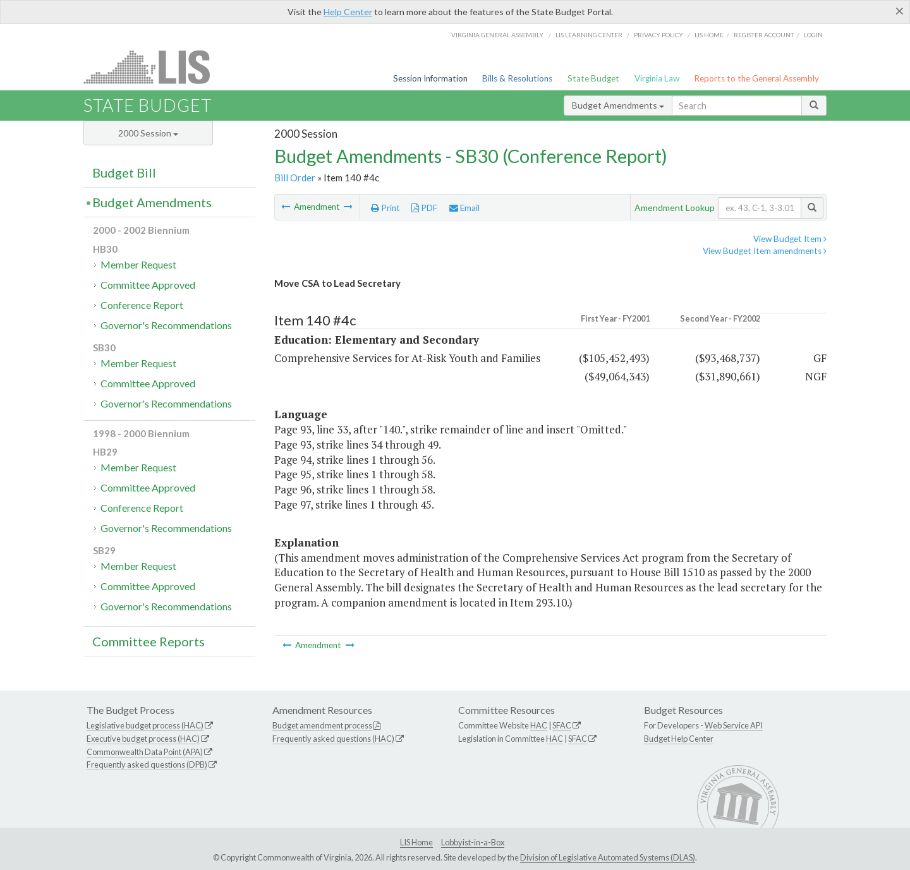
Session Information (430, 78)
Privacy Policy (658, 35)
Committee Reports (148, 641)
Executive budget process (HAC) (143, 739)
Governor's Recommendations (166, 325)
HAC (538, 725)
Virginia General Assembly (497, 35)
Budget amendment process (322, 725)
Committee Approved (147, 285)
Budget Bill (124, 172)
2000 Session (148, 133)
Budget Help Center (678, 739)
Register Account (764, 35)
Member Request (138, 264)
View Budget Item (790, 239)
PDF (424, 208)
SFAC (561, 725)
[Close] (899, 11)
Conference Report (141, 305)
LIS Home (416, 842)
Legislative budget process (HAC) (145, 725)
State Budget (593, 78)
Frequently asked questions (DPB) (147, 764)
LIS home (709, 35)
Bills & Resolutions (517, 78)
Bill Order (294, 177)
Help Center (348, 11)
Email (464, 208)
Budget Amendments (618, 105)
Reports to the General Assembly (756, 78)
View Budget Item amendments (765, 251)
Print (385, 208)
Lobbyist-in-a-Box (472, 842)
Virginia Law (656, 78)
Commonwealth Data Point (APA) (145, 752)
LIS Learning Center (588, 35)
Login (813, 35)
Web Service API (734, 725)
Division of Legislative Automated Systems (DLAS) (607, 857)
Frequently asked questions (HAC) (333, 739)
